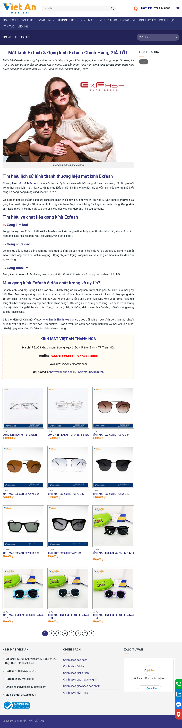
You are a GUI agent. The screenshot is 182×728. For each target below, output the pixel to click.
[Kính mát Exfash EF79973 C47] (68, 467)
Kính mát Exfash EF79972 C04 (110, 434)
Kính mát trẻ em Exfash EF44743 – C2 (23, 617)
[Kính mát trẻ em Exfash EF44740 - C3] (68, 588)
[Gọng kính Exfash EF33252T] (23, 407)
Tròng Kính (128, 20)
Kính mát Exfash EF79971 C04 (21, 494)
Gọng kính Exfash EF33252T (20, 434)
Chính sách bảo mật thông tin (80, 679)
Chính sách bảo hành (75, 660)
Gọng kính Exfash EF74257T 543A (68, 434)
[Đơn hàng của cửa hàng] (158, 37)
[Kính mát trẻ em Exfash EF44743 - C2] (23, 588)
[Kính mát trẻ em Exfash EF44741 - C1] (113, 526)
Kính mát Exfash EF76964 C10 (110, 494)
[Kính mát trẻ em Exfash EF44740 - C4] (113, 588)
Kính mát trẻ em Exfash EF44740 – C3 (68, 617)
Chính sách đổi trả (73, 666)
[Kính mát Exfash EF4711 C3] (68, 526)
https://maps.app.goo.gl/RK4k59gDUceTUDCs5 (75, 372)
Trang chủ (10, 20)
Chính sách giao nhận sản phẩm (81, 686)
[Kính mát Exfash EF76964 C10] (113, 467)
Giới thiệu (27, 20)
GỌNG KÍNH (46, 20)
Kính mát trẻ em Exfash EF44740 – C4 (113, 617)
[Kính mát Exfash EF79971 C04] (23, 467)
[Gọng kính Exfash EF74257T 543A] (68, 407)
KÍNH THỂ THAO (107, 20)
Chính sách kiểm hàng (76, 692)
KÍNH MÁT (87, 20)
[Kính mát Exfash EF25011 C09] (23, 526)
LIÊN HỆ (23, 26)
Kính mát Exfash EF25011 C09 (21, 553)
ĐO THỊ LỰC (166, 20)
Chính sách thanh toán (76, 673)
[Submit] (112, 8)
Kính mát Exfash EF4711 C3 (64, 553)
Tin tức (9, 26)
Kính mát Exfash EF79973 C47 (65, 494)
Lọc (144, 62)
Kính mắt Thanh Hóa (57, 319)
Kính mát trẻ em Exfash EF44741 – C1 (113, 554)
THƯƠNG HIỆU (68, 20)
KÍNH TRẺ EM (147, 20)
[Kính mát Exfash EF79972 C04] (113, 407)
